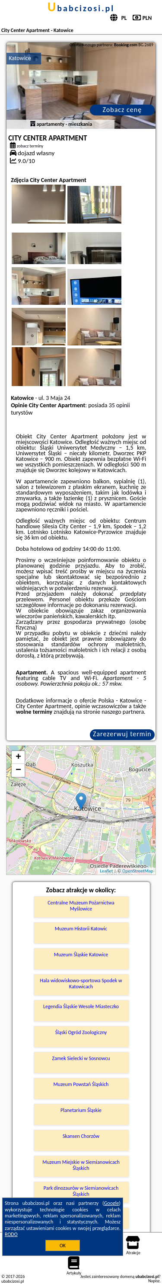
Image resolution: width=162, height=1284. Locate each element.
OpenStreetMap (137, 871)
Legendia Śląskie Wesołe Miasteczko (81, 1006)
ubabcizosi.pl (81, 8)
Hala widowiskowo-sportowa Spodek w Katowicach (81, 983)
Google (111, 1203)
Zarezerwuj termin (122, 734)
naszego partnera (123, 711)
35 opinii (119, 405)
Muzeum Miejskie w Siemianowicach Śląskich (81, 1165)
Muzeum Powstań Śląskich (81, 1084)
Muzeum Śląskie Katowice (81, 955)
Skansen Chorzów (81, 1136)
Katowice (20, 58)
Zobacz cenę (122, 109)
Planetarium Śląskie (81, 1110)
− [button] (18, 770)
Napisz (154, 1281)
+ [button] (18, 757)
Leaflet (106, 871)
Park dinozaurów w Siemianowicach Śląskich (81, 1191)
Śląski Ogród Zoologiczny (81, 1032)
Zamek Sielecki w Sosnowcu (81, 1058)
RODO (11, 1234)
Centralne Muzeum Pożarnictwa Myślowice (81, 906)
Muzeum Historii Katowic (81, 929)
